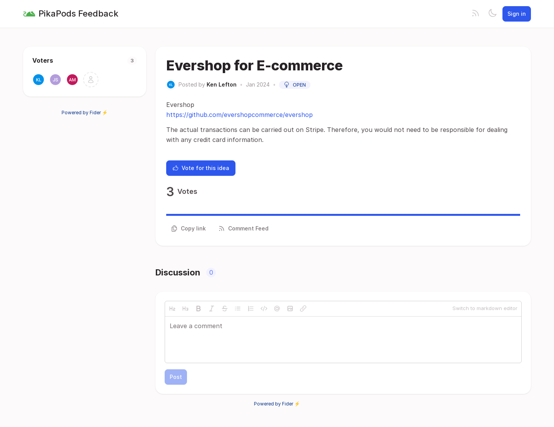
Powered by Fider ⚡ (85, 112)
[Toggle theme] (492, 14)
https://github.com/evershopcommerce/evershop (239, 114)
